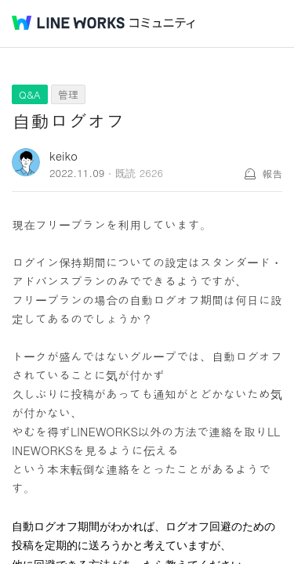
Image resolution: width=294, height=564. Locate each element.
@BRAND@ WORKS (68, 23)
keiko (63, 155)
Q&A (30, 94)
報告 (272, 173)
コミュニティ (162, 23)
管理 (68, 94)
